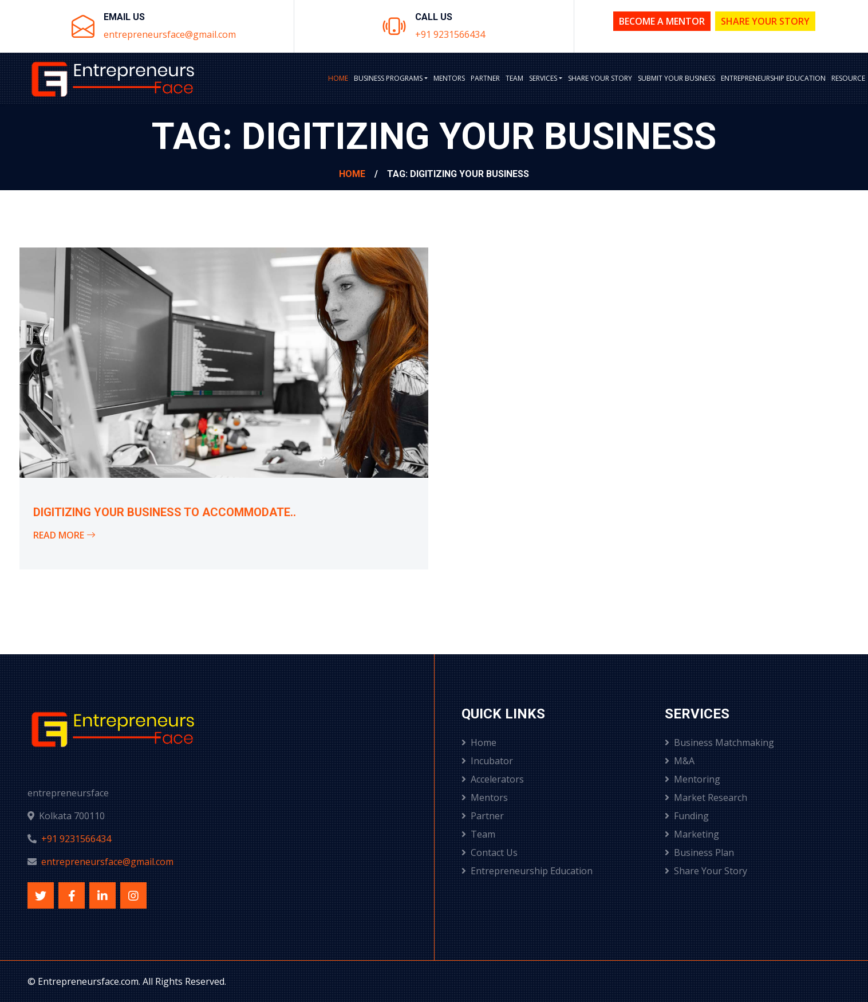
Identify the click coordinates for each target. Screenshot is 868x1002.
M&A (680, 761)
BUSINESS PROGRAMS (388, 78)
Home (338, 78)
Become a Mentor (662, 21)
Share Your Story (765, 21)
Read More (64, 535)
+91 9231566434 (450, 34)
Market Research (706, 797)
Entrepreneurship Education (773, 78)
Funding (687, 816)
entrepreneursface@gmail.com (170, 34)
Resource (848, 78)
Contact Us (489, 852)
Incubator (487, 761)
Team (514, 78)
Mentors (449, 78)
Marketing (692, 834)
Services (543, 78)
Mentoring (692, 779)
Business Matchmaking (719, 742)
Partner (485, 78)
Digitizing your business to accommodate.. (164, 512)
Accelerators (492, 779)
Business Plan (699, 852)
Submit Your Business (676, 78)
